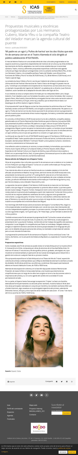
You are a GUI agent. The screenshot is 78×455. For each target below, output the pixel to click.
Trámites (61, 2)
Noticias (13, 17)
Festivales (11, 419)
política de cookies (64, 448)
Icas (8, 405)
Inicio (6, 17)
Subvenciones (72, 2)
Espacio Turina (16, 371)
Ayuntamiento (51, 2)
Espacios (10, 412)
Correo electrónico (57, 410)
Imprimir (11, 382)
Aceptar (72, 452)
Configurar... (5, 452)
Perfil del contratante (15, 409)
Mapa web (33, 405)
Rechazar (63, 452)
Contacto (32, 415)
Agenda (10, 416)
